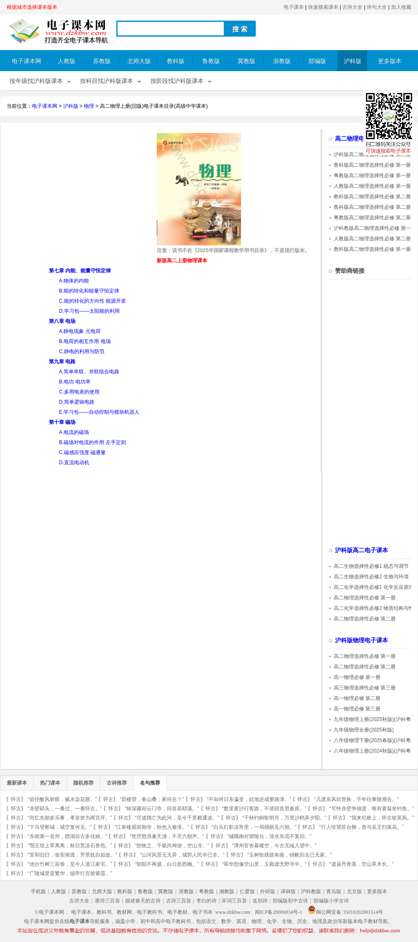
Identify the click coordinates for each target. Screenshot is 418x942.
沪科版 (353, 61)
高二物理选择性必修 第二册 (365, 619)
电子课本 (294, 7)
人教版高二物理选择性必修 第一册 (372, 186)
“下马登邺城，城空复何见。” (60, 827)
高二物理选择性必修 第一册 (365, 598)
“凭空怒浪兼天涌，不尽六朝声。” (167, 836)
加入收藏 (401, 7)
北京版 (354, 891)
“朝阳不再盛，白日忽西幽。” (167, 864)
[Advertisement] (77, 192)
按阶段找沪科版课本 (177, 81)
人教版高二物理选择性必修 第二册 (372, 239)
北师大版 (139, 61)
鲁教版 (211, 61)
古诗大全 (352, 7)
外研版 (267, 891)
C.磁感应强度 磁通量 (82, 452)
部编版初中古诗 (290, 901)
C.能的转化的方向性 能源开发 (92, 301)
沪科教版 (311, 891)
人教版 (66, 61)
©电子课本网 (49, 912)
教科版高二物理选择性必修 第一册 (372, 249)
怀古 (16, 799)
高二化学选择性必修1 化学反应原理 (374, 587)
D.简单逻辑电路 (76, 402)
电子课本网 (26, 61)
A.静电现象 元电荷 (80, 331)
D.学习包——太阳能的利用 (89, 311)
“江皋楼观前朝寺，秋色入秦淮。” (152, 827)
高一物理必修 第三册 (357, 709)
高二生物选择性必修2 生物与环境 (371, 577)
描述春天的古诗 (143, 901)
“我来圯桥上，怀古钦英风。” (382, 818)
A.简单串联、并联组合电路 (89, 372)
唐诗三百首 (107, 901)
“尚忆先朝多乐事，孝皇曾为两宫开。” (70, 818)
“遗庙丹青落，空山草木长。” (362, 864)
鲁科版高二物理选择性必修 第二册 (372, 207)
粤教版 (206, 891)
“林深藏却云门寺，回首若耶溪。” (162, 809)
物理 (89, 106)
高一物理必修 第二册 (357, 698)
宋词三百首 (234, 901)
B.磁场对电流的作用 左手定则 (92, 442)
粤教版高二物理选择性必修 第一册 (372, 175)
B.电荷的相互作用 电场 (85, 341)
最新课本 (17, 783)
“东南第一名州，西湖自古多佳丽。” (67, 836)
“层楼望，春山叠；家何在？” (152, 799)
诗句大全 (377, 7)
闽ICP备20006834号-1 (279, 912)
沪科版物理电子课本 (361, 640)
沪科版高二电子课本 (361, 550)
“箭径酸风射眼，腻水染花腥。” (62, 799)
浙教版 (282, 61)
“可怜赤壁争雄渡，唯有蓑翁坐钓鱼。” (372, 809)
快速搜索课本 (323, 7)
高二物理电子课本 (358, 139)
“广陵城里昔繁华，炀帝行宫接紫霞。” (70, 873)
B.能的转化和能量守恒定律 (89, 291)
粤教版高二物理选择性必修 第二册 (372, 218)
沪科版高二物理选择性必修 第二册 (372, 154)
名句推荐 (150, 783)
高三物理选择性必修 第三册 (365, 688)
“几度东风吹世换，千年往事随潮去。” (356, 799)
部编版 (317, 61)
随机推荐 (83, 783)
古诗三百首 (178, 901)
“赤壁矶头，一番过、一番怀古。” (65, 809)
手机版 (38, 891)
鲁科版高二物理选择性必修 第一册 (372, 165)
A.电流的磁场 (74, 432)
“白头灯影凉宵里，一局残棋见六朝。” (254, 827)
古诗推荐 (117, 783)
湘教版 (226, 891)
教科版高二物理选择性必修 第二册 (372, 197)
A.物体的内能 (74, 281)
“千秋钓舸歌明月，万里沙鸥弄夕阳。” (284, 818)
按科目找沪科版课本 (106, 81)
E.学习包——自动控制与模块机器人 (99, 412)
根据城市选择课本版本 (32, 7)
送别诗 (260, 901)
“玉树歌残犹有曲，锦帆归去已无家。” (289, 855)
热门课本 (50, 783)
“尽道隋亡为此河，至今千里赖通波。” (177, 818)
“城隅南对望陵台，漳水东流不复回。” (269, 836)
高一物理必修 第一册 (357, 677)
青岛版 (333, 891)
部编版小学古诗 (331, 901)
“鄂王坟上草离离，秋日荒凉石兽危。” (70, 846)
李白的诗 (206, 901)
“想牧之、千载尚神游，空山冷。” (172, 846)
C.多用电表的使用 (79, 392)
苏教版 (102, 61)
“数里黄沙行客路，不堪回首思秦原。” (264, 809)
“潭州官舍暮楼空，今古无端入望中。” (274, 846)
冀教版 (246, 61)
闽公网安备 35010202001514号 (345, 912)
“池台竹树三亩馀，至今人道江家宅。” (70, 864)
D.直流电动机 (74, 463)
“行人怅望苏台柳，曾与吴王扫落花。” (361, 827)
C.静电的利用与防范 (81, 351)
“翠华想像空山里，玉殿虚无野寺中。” (264, 864)
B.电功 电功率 (75, 382)
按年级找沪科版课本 (36, 81)
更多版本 (390, 61)
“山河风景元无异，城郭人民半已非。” (182, 855)
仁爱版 (247, 891)
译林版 (288, 891)
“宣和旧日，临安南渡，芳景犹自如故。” (72, 855)
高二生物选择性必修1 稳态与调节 (371, 566)
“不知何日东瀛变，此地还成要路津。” (249, 799)
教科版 (176, 61)
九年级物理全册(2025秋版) (364, 730)
